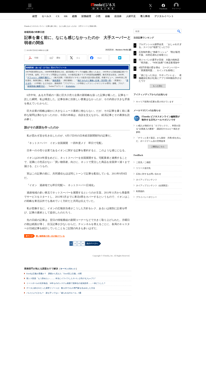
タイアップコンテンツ (146, 179)
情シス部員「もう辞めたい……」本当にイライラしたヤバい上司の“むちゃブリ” (61, 278)
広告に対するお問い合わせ (148, 174)
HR (66, 16)
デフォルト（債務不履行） (39, 77)
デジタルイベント (164, 16)
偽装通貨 (56, 80)
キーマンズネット (68, 269)
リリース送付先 (143, 168)
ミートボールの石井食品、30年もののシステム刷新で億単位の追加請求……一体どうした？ (66, 283)
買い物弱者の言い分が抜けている (50, 236)
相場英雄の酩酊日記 (36, 86)
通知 (58, 58)
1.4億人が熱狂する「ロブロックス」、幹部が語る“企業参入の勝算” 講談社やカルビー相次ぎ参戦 (158, 128)
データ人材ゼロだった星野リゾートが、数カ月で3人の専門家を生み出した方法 (60, 288)
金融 (107, 16)
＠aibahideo (70, 86)
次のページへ (92, 243)
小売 (98, 16)
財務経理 (86, 16)
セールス (46, 16)
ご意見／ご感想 (143, 162)
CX (57, 16)
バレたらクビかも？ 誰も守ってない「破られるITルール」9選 (53, 293)
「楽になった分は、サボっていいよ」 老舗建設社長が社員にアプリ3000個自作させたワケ (160, 78)
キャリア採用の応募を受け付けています (155, 101)
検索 (179, 31)
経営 (34, 16)
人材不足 (131, 16)
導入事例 (145, 16)
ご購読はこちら (157, 146)
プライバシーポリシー (146, 197)
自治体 (118, 16)
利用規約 (140, 191)
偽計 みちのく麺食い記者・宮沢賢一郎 (94, 80)
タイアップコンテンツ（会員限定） (152, 185)
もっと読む (158, 86)
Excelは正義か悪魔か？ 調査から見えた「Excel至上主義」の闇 (54, 273)
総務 (74, 16)
